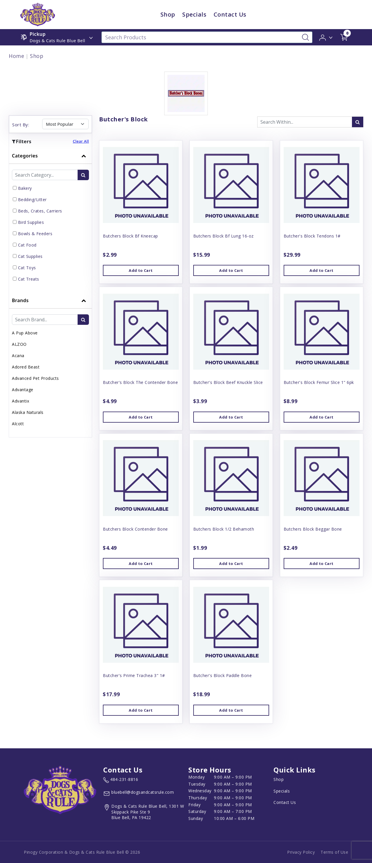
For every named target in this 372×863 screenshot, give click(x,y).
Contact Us (284, 802)
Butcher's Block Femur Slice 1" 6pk (319, 382)
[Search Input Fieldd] (304, 122)
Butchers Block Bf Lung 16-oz (223, 236)
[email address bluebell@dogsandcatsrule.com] (138, 793)
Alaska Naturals (28, 412)
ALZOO (19, 344)
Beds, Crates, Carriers (40, 211)
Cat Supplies (30, 256)
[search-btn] (83, 175)
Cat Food (27, 245)
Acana (18, 355)
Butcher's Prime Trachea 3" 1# (134, 675)
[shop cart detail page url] (344, 37)
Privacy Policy (301, 852)
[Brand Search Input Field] (45, 319)
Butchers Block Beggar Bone (313, 529)
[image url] (37, 14)
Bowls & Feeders (35, 233)
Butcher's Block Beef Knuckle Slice (228, 382)
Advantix (20, 401)
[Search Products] (206, 37)
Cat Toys (27, 267)
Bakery (25, 188)
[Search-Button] (305, 37)
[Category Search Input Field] (45, 175)
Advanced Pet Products (35, 378)
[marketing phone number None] (120, 780)
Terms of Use (334, 852)
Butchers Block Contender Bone (135, 529)
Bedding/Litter (32, 199)
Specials (281, 791)
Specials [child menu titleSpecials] (194, 14)
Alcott (18, 423)
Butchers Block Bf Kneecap (130, 236)
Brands (20, 300)
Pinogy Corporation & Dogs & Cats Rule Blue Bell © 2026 (82, 852)
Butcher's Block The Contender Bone (140, 382)
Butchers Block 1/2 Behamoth (223, 529)
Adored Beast (26, 367)
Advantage (22, 389)
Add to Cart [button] (141, 270)
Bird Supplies (31, 222)
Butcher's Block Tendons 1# (312, 236)
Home (16, 55)
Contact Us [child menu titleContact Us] (230, 14)
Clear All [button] (81, 141)
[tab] (50, 220)
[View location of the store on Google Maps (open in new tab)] (144, 812)
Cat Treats (28, 279)
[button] (326, 37)
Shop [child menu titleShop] (167, 14)
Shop (36, 55)
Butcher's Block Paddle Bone (222, 675)
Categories (25, 156)
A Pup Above (25, 333)
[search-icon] (357, 122)
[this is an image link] (60, 789)
